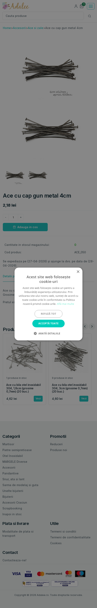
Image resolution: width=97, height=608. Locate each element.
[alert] (48, 304)
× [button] (77, 271)
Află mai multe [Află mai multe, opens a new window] (65, 304)
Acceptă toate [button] (48, 323)
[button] (48, 333)
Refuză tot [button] (48, 313)
